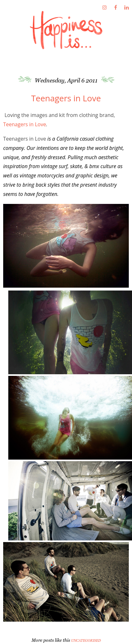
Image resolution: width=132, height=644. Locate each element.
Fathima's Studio (66, 30)
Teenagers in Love (24, 124)
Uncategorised (86, 640)
